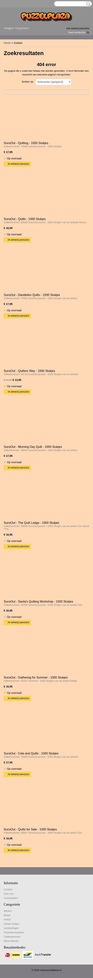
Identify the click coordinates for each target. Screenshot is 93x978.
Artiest (7, 919)
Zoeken (87, 4)
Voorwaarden (11, 898)
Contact (8, 889)
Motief (7, 915)
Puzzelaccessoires (14, 932)
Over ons (9, 893)
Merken (8, 911)
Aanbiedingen (11, 928)
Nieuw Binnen (11, 941)
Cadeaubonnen (12, 936)
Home (7, 42)
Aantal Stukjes (11, 923)
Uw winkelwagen (77, 28)
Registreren (22, 28)
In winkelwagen (18, 164)
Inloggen (9, 28)
